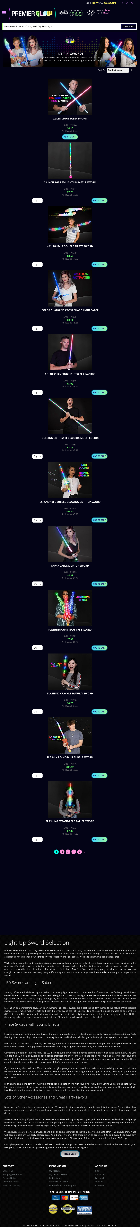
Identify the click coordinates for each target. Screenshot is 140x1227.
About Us (99, 1174)
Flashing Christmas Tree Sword (70, 629)
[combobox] (70, 26)
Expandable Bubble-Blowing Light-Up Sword (70, 502)
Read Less (70, 1153)
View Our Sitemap (11, 1185)
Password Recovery (58, 1181)
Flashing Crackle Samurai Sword (70, 693)
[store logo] (32, 13)
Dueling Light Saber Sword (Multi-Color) (70, 438)
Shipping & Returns (12, 1174)
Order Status (55, 1178)
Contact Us (8, 1170)
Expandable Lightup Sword (70, 565)
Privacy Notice (10, 1178)
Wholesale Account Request (62, 1185)
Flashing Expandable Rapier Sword (70, 821)
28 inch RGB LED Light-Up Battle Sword (70, 182)
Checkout (63, 1174)
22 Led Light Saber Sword (70, 118)
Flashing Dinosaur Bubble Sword (70, 757)
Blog (97, 1170)
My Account (54, 1170)
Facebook (99, 1178)
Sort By (101, 70)
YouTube (99, 1181)
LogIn (127, 3)
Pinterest (99, 1185)
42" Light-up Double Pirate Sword (70, 246)
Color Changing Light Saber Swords (70, 374)
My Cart (53, 1174)
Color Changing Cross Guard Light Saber (70, 310)
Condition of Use (11, 1181)
